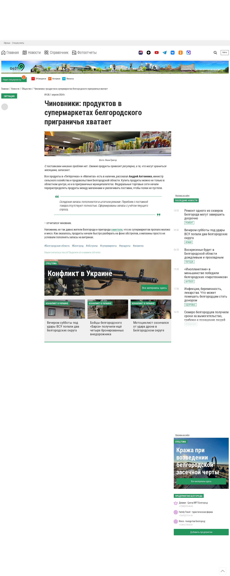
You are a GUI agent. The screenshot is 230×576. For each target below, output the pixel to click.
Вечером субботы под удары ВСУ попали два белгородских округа (63, 326)
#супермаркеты (108, 245)
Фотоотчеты (84, 52)
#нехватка (138, 245)
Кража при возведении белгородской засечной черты (197, 461)
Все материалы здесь (154, 287)
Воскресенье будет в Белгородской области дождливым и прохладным (203, 253)
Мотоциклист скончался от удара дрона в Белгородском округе (151, 326)
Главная (10, 52)
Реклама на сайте (182, 196)
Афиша (7, 43)
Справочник (56, 52)
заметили (117, 229)
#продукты (124, 245)
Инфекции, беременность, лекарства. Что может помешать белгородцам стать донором (205, 294)
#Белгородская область (57, 245)
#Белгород (78, 245)
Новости (32, 52)
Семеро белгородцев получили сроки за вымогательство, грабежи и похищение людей (206, 316)
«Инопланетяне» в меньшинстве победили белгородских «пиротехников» (206, 273)
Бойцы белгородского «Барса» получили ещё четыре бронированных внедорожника (107, 328)
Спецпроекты (18, 43)
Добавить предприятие (201, 532)
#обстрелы (92, 245)
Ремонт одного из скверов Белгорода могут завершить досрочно (204, 214)
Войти (224, 52)
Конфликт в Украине (80, 273)
